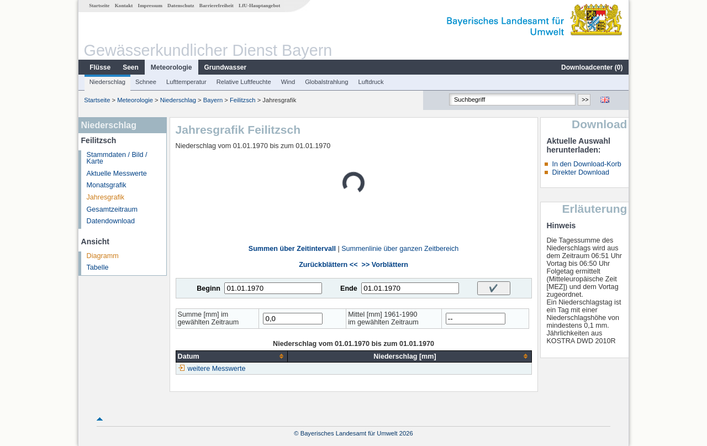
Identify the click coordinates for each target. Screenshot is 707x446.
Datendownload (111, 221)
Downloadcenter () (591, 67)
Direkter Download (580, 172)
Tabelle (98, 267)
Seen (131, 67)
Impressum (150, 5)
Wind (288, 81)
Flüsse (99, 67)
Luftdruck (371, 81)
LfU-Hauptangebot (259, 5)
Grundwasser (225, 67)
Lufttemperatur (186, 81)
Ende (348, 288)
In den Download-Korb (586, 164)
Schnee (145, 81)
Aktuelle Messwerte (117, 173)
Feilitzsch (243, 100)
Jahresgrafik (106, 197)
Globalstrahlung (326, 81)
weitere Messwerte (217, 368)
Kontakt (124, 5)
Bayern (213, 100)
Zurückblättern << (328, 265)
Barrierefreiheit (216, 5)
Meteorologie (171, 67)
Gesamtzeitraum (112, 209)
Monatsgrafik (106, 185)
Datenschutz (180, 5)
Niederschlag (107, 81)
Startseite (99, 5)
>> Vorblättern (385, 265)
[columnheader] (232, 356)
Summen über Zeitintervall (292, 249)
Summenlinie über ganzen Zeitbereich (399, 249)
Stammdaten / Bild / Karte (117, 158)
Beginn (208, 288)
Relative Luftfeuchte (244, 81)
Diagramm (103, 256)
